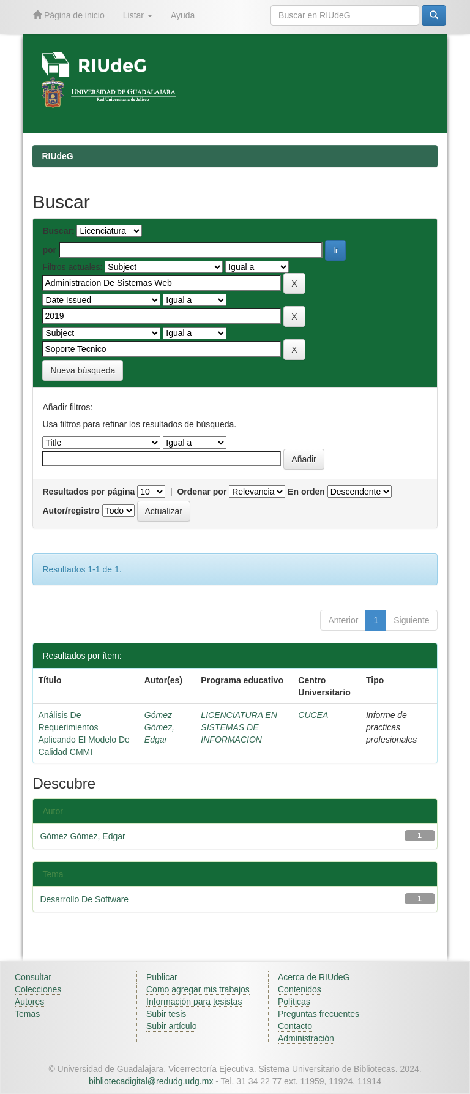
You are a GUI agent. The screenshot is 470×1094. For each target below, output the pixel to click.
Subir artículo (171, 1026)
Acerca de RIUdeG (314, 977)
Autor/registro (70, 510)
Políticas (294, 1001)
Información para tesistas (194, 1001)
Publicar (161, 977)
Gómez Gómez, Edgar (159, 727)
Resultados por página (88, 491)
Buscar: (58, 231)
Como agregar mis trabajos (198, 989)
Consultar (33, 977)
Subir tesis (166, 1014)
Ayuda (183, 15)
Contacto (295, 1026)
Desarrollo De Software (84, 899)
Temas (27, 1014)
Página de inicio (69, 15)
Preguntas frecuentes (318, 1014)
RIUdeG (57, 156)
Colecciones (38, 989)
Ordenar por (201, 491)
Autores (29, 1001)
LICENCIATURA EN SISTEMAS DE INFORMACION (239, 727)
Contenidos (299, 989)
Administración (306, 1038)
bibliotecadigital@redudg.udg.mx (151, 1081)
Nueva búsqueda (82, 370)
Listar (137, 15)
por (49, 250)
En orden (306, 491)
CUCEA (313, 715)
